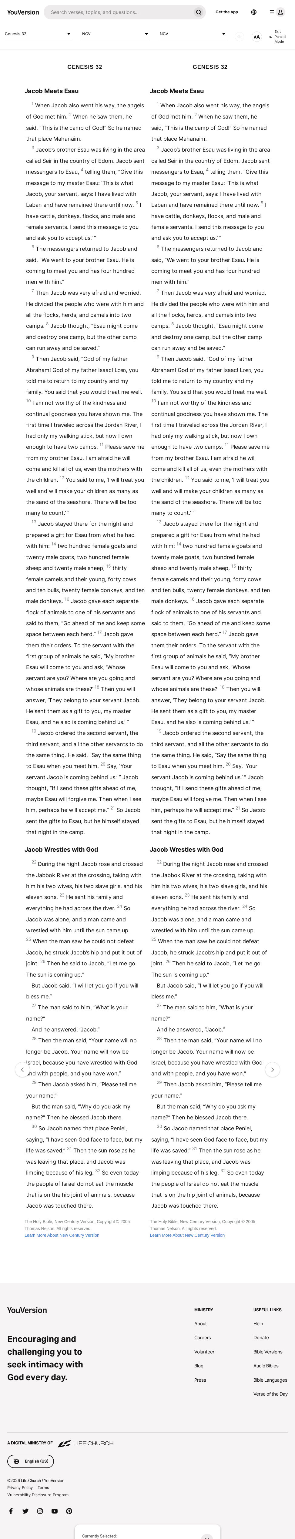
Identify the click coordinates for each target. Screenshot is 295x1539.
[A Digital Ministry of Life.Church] (147, 1440)
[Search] (117, 12)
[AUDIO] (239, 37)
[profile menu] (276, 12)
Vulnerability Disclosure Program (38, 1494)
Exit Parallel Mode (277, 36)
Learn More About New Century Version (62, 1235)
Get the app (227, 11)
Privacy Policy (20, 1487)
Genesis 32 (38, 34)
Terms (43, 1487)
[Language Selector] (254, 12)
